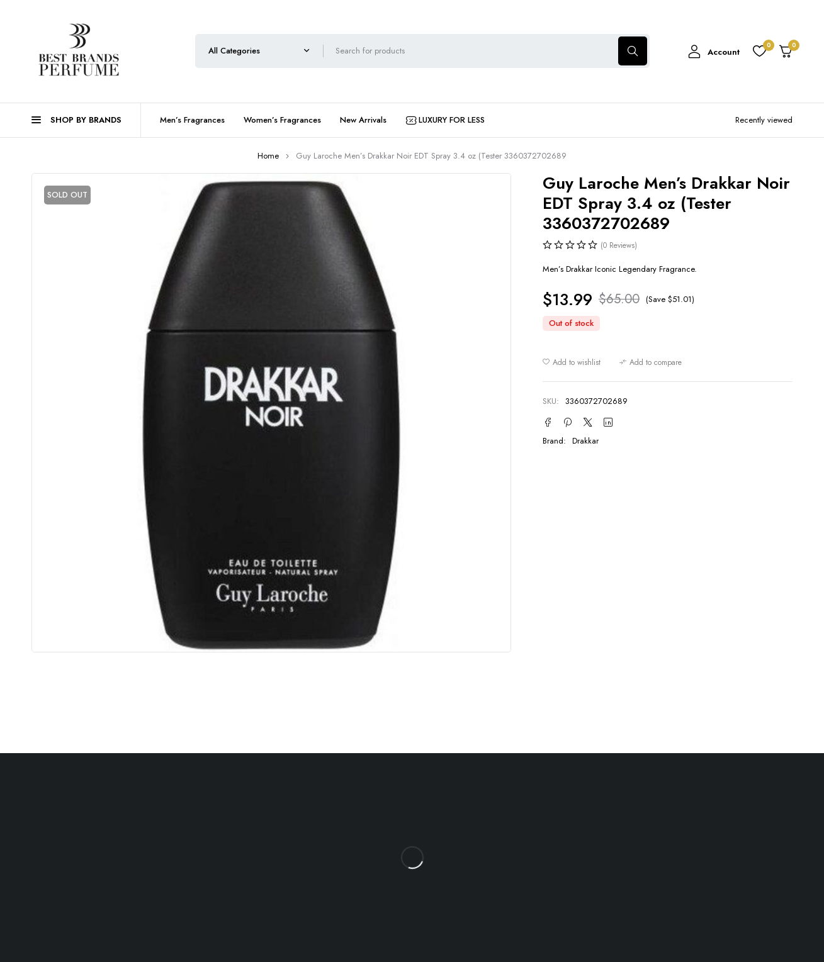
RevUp (671, 867)
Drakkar (585, 441)
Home (268, 156)
